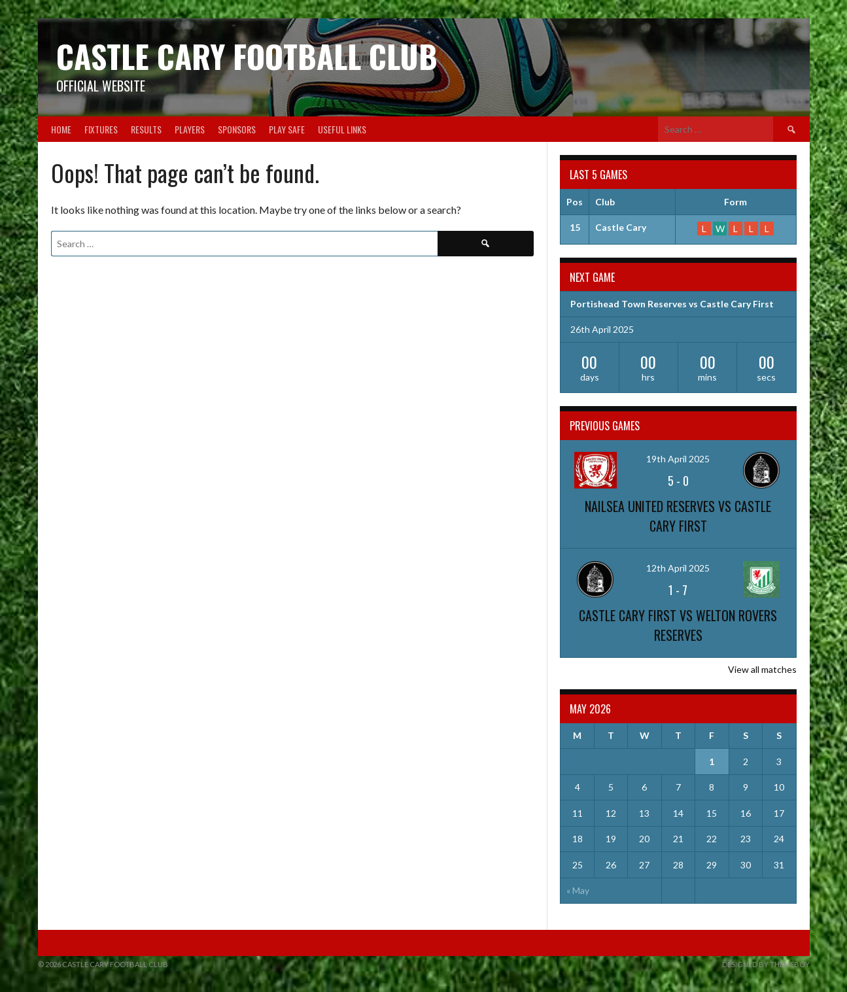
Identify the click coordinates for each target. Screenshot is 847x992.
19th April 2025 (678, 458)
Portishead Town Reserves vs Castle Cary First (672, 303)
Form (735, 201)
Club (605, 201)
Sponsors (237, 129)
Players (190, 129)
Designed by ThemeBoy (766, 964)
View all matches (762, 669)
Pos (574, 201)
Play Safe (287, 129)
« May (577, 890)
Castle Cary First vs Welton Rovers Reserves (678, 625)
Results (146, 129)
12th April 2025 (678, 567)
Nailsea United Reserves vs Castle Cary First (678, 516)
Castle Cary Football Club (247, 56)
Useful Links (342, 129)
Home (61, 129)
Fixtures (101, 129)
